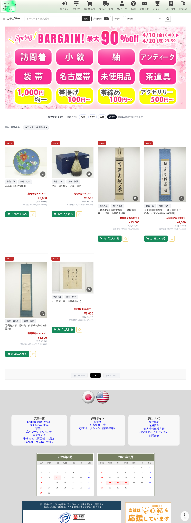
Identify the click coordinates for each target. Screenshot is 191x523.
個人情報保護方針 (153, 428)
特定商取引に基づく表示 (154, 432)
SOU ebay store (39, 425)
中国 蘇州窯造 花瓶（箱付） (68, 186)
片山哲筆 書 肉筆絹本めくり (68, 301)
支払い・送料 (106, 5)
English (183, 5)
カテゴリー (11, 18)
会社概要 (170, 5)
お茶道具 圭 (98, 424)
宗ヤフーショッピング (39, 431)
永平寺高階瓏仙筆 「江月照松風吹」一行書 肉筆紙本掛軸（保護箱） (164, 212)
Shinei (97, 421)
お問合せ (144, 5)
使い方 (76, 5)
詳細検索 (101, 18)
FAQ (133, 5)
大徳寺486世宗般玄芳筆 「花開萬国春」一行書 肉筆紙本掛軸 (117, 212)
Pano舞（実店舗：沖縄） (39, 442)
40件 (83, 117)
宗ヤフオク (39, 435)
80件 (102, 117)
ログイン (64, 5)
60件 (92, 117)
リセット (118, 19)
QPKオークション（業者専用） (97, 428)
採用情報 (154, 425)
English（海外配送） (39, 421)
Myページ (122, 5)
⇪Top (184, 516)
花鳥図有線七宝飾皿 (15, 186)
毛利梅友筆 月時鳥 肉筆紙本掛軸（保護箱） (26, 327)
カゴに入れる (19, 214)
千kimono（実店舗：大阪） (39, 438)
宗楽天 (39, 428)
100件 (112, 117)
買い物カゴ (89, 5)
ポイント (157, 5)
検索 (86, 18)
